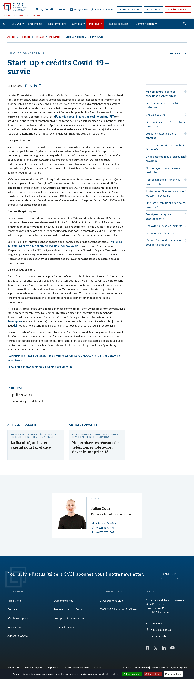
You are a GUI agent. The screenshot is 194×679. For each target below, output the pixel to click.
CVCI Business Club (111, 600)
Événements (35, 23)
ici (15, 325)
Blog (62, 9)
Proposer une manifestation (70, 609)
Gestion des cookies (65, 627)
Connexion (153, 9)
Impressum (14, 627)
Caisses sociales (129, 9)
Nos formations (57, 23)
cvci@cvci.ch (79, 9)
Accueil (11, 36)
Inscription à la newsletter (69, 618)
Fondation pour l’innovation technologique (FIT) (85, 116)
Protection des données (76, 667)
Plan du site (14, 600)
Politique (94, 23)
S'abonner (169, 574)
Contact (12, 609)
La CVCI (16, 23)
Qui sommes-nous (64, 600)
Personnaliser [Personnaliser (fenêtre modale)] (173, 674)
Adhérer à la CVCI (178, 9)
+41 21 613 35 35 (102, 9)
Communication (145, 23)
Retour (181, 53)
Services (77, 23)
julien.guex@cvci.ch (103, 523)
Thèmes (39, 36)
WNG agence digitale (175, 667)
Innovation (54, 36)
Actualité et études (117, 23)
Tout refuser (153, 674)
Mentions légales (17, 618)
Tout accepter (131, 674)
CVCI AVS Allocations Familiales (118, 609)
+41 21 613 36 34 (102, 527)
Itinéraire (154, 623)
